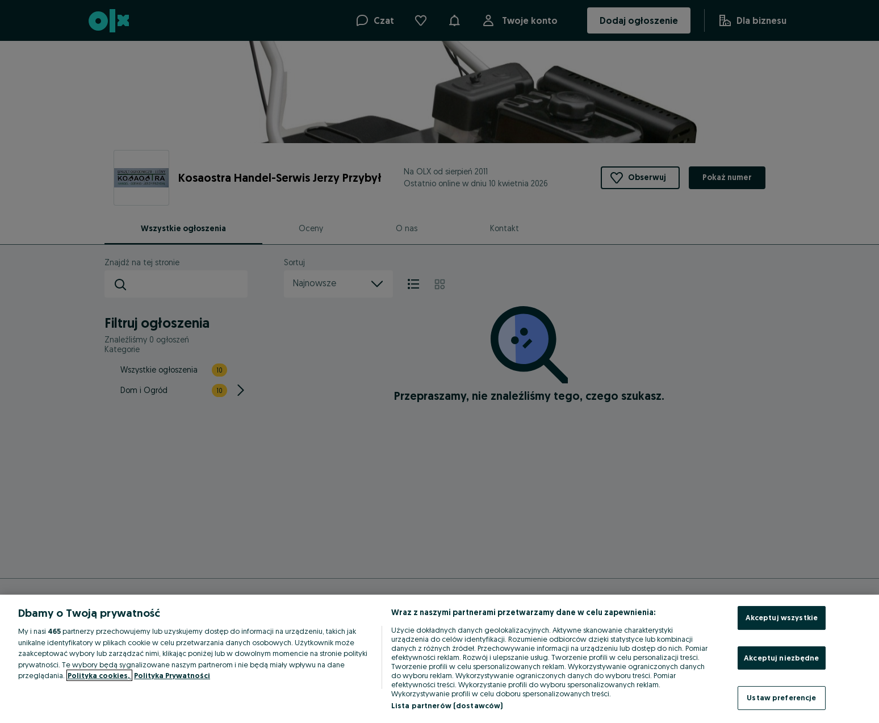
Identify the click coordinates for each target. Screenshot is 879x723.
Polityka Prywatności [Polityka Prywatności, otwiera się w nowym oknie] (172, 675)
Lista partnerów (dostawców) (447, 705)
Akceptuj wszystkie (782, 617)
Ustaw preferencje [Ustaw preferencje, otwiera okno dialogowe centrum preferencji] (781, 697)
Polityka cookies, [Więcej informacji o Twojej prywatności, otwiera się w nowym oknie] (99, 675)
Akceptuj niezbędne (781, 657)
